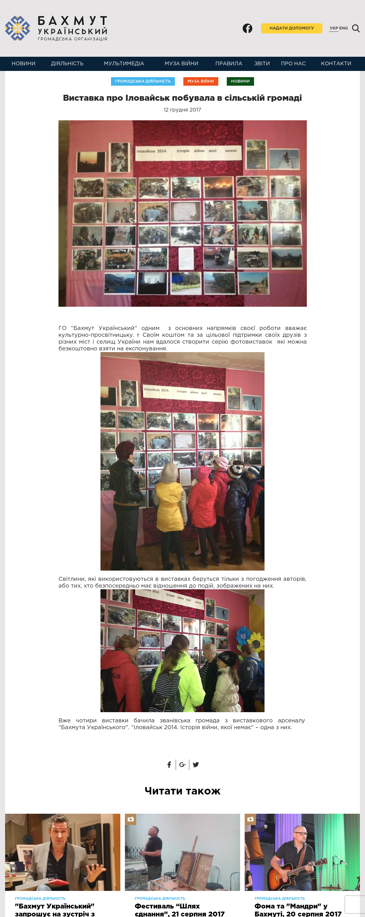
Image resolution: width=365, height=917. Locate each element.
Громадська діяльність (143, 81)
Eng (343, 28)
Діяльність (67, 64)
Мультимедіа (124, 64)
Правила (228, 64)
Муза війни (181, 64)
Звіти (262, 64)
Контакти (336, 64)
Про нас (293, 64)
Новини (23, 64)
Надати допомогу (292, 28)
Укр (334, 28)
